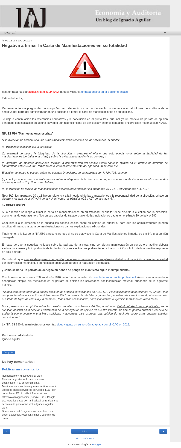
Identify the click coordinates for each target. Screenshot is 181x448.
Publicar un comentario (20, 369)
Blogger (96, 444)
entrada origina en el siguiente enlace (104, 91)
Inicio (84, 431)
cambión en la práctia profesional (115, 277)
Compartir (8, 352)
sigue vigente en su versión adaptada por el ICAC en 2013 (93, 324)
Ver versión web (85, 438)
